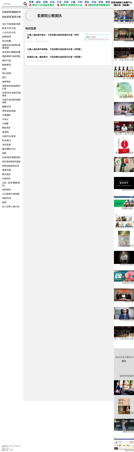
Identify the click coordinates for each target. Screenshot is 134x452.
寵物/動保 (6, 65)
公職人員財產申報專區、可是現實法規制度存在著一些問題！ (55, 49)
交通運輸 (6, 115)
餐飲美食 (6, 128)
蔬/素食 (5, 132)
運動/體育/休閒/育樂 (11, 56)
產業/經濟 (6, 37)
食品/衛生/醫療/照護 (11, 52)
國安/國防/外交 (9, 149)
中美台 (5, 119)
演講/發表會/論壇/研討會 (11, 87)
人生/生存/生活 (9, 32)
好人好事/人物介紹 (10, 207)
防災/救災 (6, 140)
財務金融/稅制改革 (10, 166)
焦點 (4, 69)
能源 (4, 202)
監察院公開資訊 (43, 41)
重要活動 (16, 17)
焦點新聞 (6, 17)
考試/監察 (6, 145)
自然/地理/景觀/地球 (11, 157)
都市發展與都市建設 (11, 162)
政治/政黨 (6, 41)
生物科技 (6, 178)
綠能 (4, 153)
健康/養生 (6, 82)
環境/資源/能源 (9, 111)
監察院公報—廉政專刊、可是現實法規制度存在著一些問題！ (55, 57)
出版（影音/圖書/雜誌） (11, 184)
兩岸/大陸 (6, 60)
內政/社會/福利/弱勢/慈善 (11, 101)
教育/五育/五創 (9, 28)
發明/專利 (6, 190)
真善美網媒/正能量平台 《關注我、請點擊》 (121, 3)
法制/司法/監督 (9, 136)
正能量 (5, 123)
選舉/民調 (6, 170)
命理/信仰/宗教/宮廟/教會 (11, 94)
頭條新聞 (6, 12)
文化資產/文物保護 (10, 194)
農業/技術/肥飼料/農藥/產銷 (11, 46)
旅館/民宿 (6, 198)
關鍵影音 (16, 12)
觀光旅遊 (6, 174)
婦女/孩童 (6, 73)
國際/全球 (6, 107)
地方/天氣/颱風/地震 (11, 24)
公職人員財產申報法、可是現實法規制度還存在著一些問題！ (52, 36)
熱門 (4, 77)
